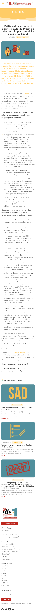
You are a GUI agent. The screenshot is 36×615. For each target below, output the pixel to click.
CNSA (3, 576)
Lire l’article (5, 418)
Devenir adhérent (9, 523)
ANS (3, 571)
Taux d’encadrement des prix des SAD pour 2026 (16, 408)
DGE (3, 578)
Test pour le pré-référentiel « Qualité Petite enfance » (16, 446)
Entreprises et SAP (22, 37)
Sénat (27, 94)
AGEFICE (5, 566)
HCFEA (4, 581)
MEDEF (4, 583)
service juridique (19, 353)
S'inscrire (6, 599)
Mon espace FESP (8, 544)
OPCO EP (5, 586)
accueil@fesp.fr (13, 537)
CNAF (3, 573)
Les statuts (5, 556)
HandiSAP (5, 554)
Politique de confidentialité (11, 549)
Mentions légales (7, 547)
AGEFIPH (5, 568)
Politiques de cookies (9, 552)
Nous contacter (7, 559)
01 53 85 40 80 (11, 535)
